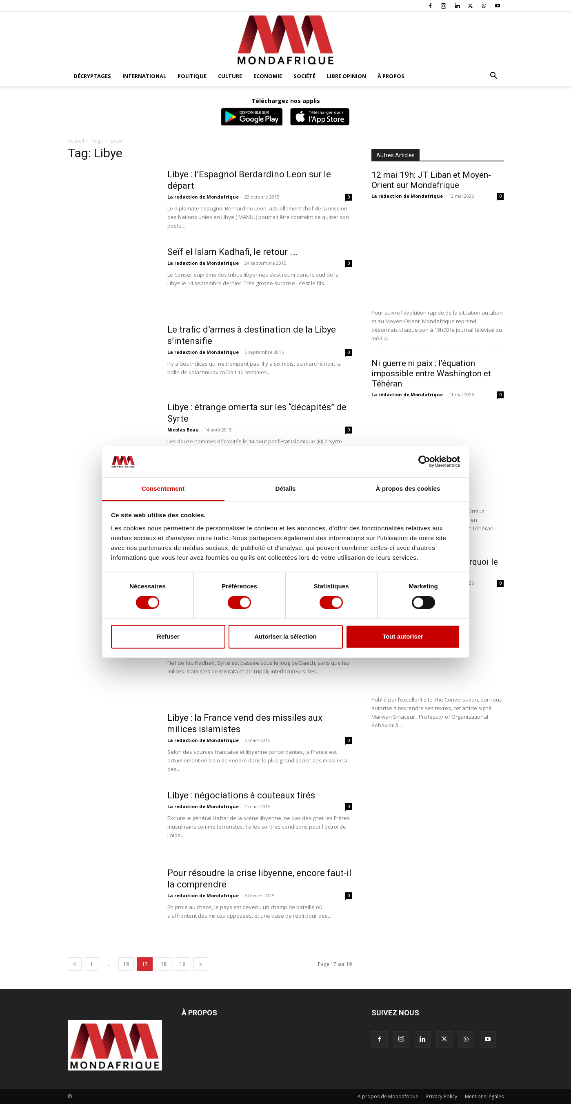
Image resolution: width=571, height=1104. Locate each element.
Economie (267, 76)
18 (164, 964)
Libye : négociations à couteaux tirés (241, 795)
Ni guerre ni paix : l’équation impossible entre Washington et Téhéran (431, 373)
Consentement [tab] (163, 488)
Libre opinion (346, 76)
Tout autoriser (402, 636)
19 (182, 964)
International (144, 76)
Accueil (76, 140)
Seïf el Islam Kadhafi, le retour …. (232, 252)
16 (126, 964)
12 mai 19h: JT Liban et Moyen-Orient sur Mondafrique (431, 180)
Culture (230, 76)
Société (304, 76)
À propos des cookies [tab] (408, 488)
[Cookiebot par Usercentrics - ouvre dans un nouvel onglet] (424, 462)
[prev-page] (75, 964)
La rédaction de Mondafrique (407, 196)
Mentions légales (484, 1096)
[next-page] (200, 964)
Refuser (168, 636)
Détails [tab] (286, 488)
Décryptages (92, 76)
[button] (494, 76)
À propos (391, 76)
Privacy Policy (441, 1096)
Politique (192, 76)
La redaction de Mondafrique (203, 197)
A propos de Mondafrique (388, 1096)
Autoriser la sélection (285, 636)
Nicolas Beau (183, 430)
